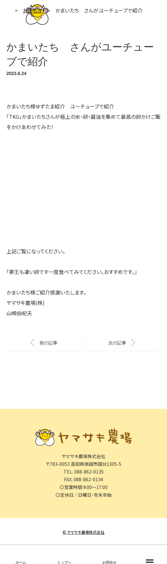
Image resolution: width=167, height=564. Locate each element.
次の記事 (121, 342)
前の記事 (44, 342)
